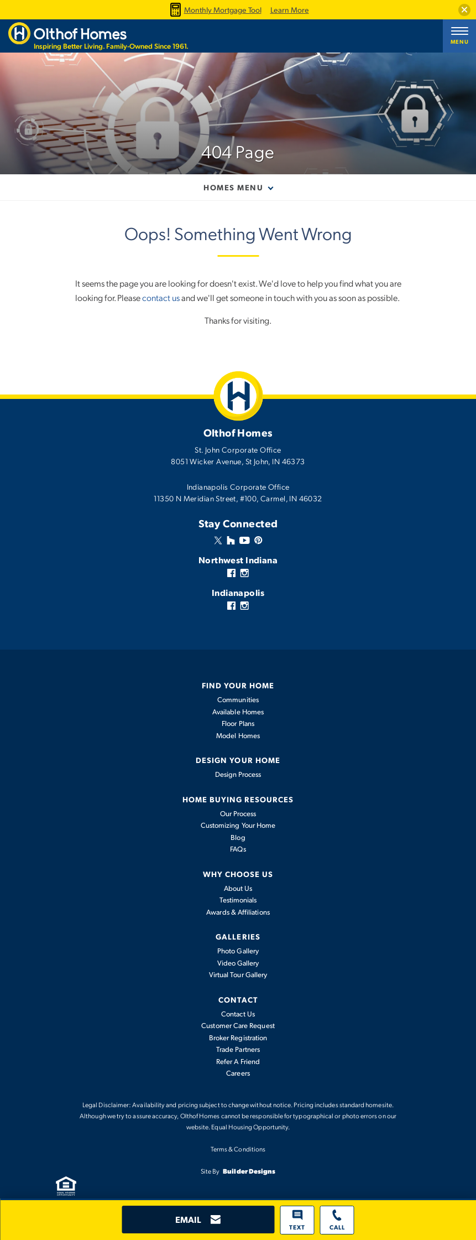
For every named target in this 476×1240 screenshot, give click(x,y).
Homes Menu (233, 187)
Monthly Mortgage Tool (214, 10)
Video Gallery (238, 962)
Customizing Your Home (238, 825)
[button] (464, 10)
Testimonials (238, 899)
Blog (238, 837)
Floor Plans (238, 723)
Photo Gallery (238, 950)
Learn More (289, 10)
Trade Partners (238, 1049)
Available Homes (238, 711)
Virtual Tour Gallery (238, 974)
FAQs (237, 848)
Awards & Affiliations (237, 911)
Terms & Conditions (238, 1148)
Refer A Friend (238, 1061)
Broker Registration (238, 1037)
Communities (238, 699)
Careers (238, 1072)
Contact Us (238, 1013)
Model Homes (238, 735)
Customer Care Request (237, 1025)
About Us (238, 888)
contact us (161, 297)
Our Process (238, 813)
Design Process (238, 774)
